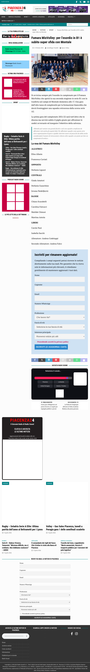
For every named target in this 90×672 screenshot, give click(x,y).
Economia (61, 16)
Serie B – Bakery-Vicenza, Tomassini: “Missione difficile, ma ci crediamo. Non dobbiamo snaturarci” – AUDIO (16, 163)
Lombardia (61, 381)
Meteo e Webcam (7, 20)
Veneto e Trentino (61, 385)
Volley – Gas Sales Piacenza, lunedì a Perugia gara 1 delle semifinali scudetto (16, 149)
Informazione (6, 652)
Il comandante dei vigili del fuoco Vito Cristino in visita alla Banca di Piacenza (19, 80)
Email (37, 293)
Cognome (38, 284)
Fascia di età (40, 322)
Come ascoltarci (6, 648)
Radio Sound (5, 1)
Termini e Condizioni (50, 670)
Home (3, 16)
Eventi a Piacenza (39, 16)
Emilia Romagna (45, 385)
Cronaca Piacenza (14, 16)
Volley (67, 47)
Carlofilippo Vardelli (52, 47)
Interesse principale (43, 332)
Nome (37, 275)
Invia (24, 51)
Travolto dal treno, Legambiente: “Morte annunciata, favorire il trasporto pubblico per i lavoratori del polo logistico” (20, 93)
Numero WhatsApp (42, 303)
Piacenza (45, 381)
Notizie (43, 30)
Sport (26, 16)
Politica (71, 16)
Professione (39, 312)
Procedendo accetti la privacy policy (52, 341)
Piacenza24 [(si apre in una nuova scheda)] (8, 65)
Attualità (51, 16)
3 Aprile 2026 (8, 532)
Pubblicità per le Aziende (9, 655)
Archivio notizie (6, 645)
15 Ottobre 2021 (39, 47)
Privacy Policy (40, 670)
